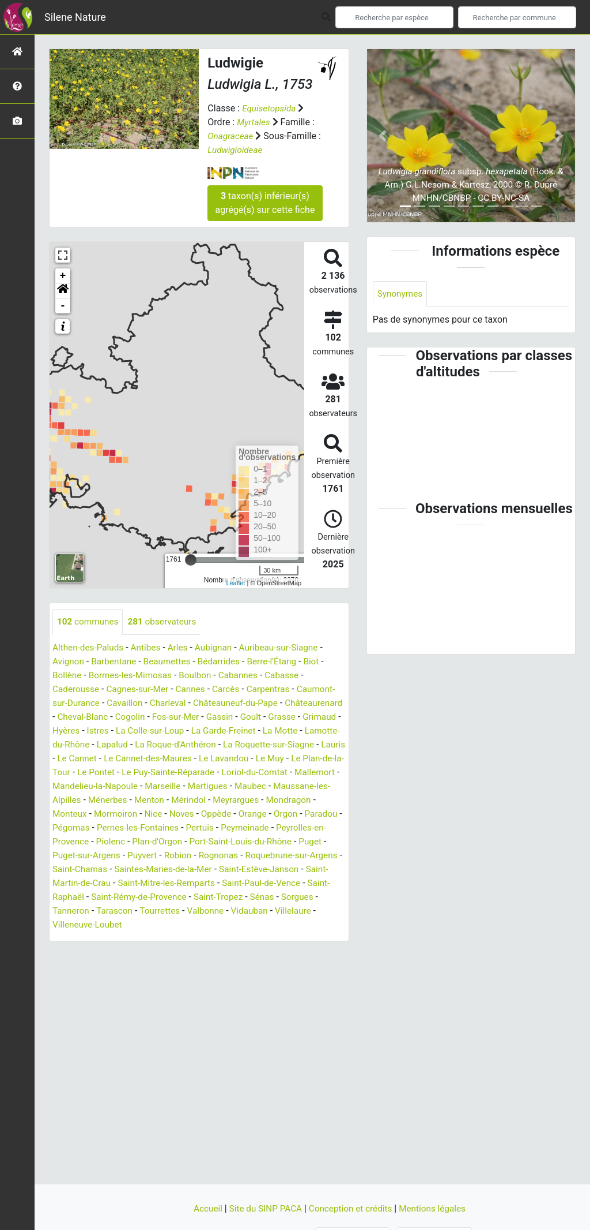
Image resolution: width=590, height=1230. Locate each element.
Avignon (68, 661)
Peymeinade (175, 841)
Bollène (67, 675)
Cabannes (245, 675)
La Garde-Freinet (308, 731)
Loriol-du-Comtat (133, 786)
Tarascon (71, 924)
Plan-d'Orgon (78, 855)
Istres (177, 731)
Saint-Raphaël (278, 897)
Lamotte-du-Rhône (138, 744)
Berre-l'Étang (281, 661)
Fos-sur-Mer (242, 717)
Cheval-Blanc (146, 717)
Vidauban (211, 924)
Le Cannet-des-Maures (269, 758)
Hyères (144, 731)
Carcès (232, 689)
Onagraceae (231, 135)
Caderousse (76, 689)
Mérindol (109, 814)
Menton (68, 814)
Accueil (203, 1208)
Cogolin (195, 717)
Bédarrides (225, 661)
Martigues (117, 800)
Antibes (149, 647)
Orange (164, 828)
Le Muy (114, 772)
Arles (183, 647)
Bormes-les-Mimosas (133, 675)
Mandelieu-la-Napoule (268, 786)
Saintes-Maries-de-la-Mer (103, 883)
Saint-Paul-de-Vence (202, 897)
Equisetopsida (270, 108)
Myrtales (254, 122)
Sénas (207, 911)
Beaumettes (171, 661)
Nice (61, 828)
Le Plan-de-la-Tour (173, 772)
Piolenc (321, 841)
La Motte (75, 744)
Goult (321, 717)
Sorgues (243, 911)
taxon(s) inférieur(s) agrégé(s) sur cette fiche (265, 202)
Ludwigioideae (241, 149)
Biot (321, 661)
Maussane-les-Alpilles (230, 800)
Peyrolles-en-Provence (253, 841)
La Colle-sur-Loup (231, 731)
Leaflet (235, 583)
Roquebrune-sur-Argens (223, 869)
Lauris (155, 758)
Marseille (71, 800)
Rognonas (147, 869)
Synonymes (401, 294)
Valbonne (165, 924)
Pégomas (279, 828)
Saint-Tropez (161, 911)
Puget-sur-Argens (292, 855)
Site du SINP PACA (264, 1208)
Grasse (66, 731)
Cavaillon (168, 703)
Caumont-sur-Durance (97, 703)
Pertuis (128, 841)
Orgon (199, 828)
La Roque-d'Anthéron (266, 744)
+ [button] (63, 276)
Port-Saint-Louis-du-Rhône (165, 855)
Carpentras (276, 689)
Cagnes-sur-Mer (140, 689)
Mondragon (213, 814)
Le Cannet (196, 758)
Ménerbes (302, 800)
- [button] (63, 306)
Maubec (162, 800)
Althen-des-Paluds (89, 647)
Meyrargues (158, 814)
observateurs (166, 621)
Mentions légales (436, 1208)
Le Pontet (236, 772)
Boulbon (201, 675)
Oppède (127, 828)
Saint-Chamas (307, 869)
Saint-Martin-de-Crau (294, 883)
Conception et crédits (352, 1208)
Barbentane (116, 661)
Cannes (195, 689)
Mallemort (196, 786)
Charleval (213, 703)
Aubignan (220, 647)
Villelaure (257, 924)
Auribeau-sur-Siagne (287, 647)
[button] (62, 290)
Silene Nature (75, 17)
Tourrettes (118, 924)
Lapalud (200, 744)
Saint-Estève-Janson (203, 883)
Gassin (289, 717)
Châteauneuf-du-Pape (283, 703)
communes (89, 621)
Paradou (235, 828)
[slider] (190, 560)
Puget (238, 855)
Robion (104, 869)
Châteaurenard (82, 717)
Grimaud (105, 731)
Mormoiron (309, 814)
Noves (91, 828)
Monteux (261, 814)
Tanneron (286, 911)
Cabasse (291, 675)
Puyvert (68, 869)
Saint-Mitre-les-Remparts (103, 897)
